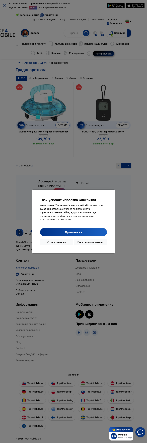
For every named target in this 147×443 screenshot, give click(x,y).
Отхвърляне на (56, 242)
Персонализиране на (90, 242)
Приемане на (73, 232)
